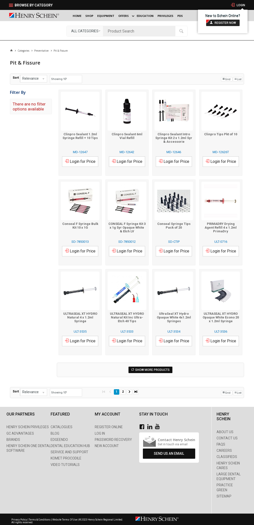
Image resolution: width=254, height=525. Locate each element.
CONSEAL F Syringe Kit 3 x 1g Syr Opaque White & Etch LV (127, 227)
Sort (16, 77)
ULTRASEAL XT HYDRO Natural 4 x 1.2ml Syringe (80, 317)
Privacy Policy (19, 519)
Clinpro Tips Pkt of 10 (220, 134)
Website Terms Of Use (64, 519)
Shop (89, 16)
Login (240, 5)
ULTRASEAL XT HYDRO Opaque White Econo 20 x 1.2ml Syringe (221, 317)
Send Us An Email (169, 453)
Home (77, 16)
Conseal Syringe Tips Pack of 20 (173, 225)
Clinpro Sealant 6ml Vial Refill (127, 136)
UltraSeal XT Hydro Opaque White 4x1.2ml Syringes (174, 317)
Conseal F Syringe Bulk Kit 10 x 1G (80, 225)
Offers (123, 16)
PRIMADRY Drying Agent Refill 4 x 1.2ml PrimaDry (221, 227)
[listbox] (85, 31)
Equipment (105, 16)
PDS (180, 16)
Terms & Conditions (40, 519)
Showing (58, 79)
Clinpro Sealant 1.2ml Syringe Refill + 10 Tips (80, 136)
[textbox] (140, 31)
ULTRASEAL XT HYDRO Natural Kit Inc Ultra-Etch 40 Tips (127, 317)
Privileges (165, 16)
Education (145, 16)
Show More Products (152, 370)
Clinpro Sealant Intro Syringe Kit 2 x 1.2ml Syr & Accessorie (173, 137)
